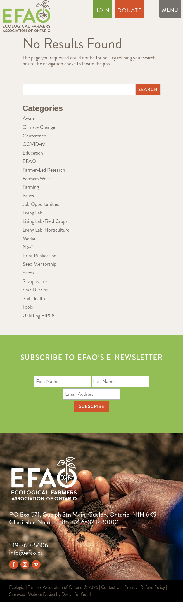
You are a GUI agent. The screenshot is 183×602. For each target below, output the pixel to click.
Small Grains (35, 289)
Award (29, 118)
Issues (28, 195)
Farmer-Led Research (44, 170)
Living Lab (32, 212)
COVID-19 (34, 144)
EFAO (29, 161)
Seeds (28, 272)
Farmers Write (37, 178)
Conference (34, 135)
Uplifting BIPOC (40, 315)
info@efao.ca (26, 552)
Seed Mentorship (39, 264)
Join (103, 11)
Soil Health (34, 298)
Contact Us (111, 587)
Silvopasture (35, 281)
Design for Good (76, 594)
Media (29, 238)
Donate (129, 11)
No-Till (30, 247)
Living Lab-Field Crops (45, 221)
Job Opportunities (41, 204)
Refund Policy (152, 587)
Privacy (130, 587)
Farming (31, 187)
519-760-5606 (28, 545)
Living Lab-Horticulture (46, 230)
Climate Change (39, 127)
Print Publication (39, 255)
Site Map (17, 594)
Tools (28, 307)
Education (33, 153)
